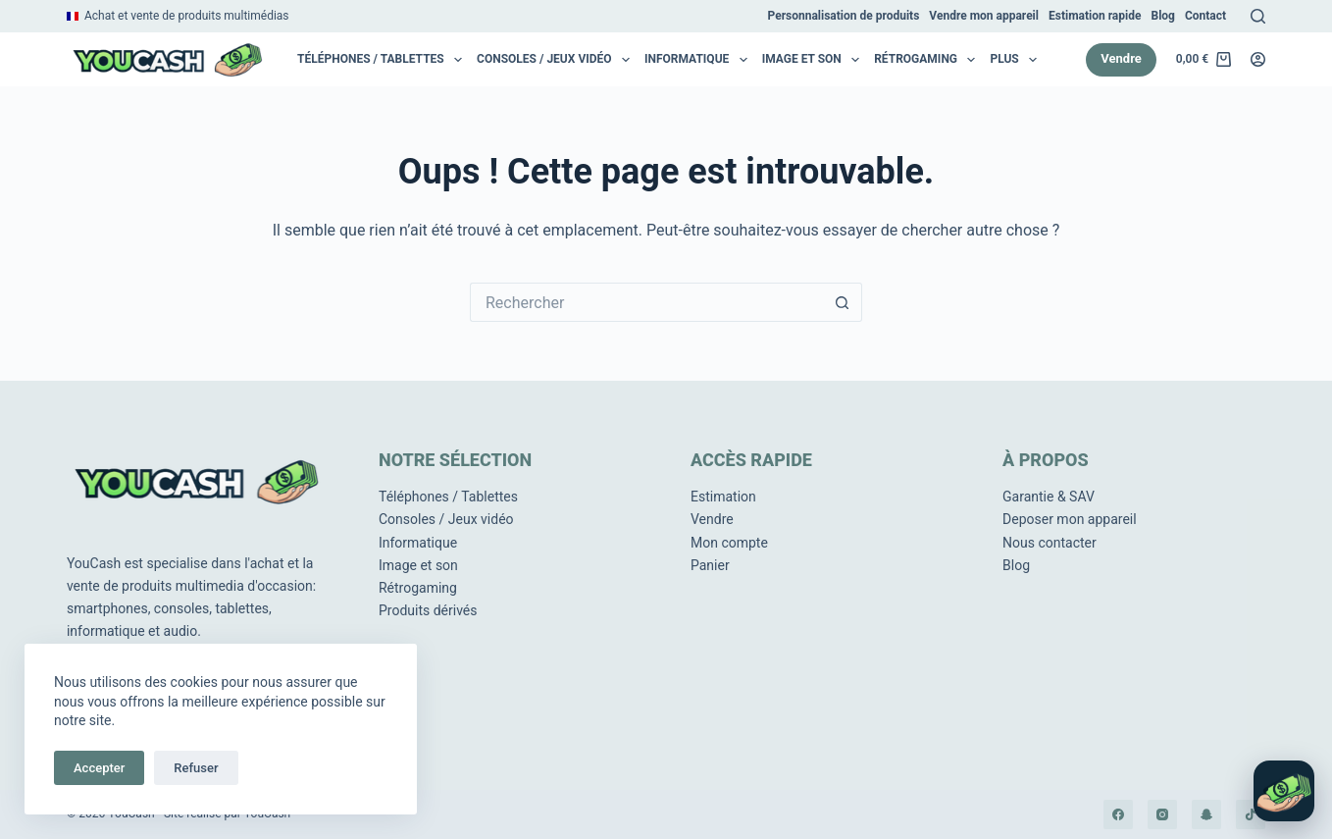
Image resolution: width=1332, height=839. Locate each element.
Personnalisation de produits (844, 16)
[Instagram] (1162, 814)
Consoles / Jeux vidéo (557, 60)
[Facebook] (1118, 814)
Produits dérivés (428, 610)
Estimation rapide (1095, 16)
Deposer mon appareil (1069, 519)
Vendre (1121, 58)
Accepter (99, 767)
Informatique (699, 60)
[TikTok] (1250, 814)
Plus (1017, 60)
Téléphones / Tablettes (383, 60)
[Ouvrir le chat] (1284, 790)
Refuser (196, 767)
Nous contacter (1049, 543)
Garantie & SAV (1048, 496)
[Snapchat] (1206, 814)
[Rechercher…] (646, 302)
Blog (1162, 16)
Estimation (723, 496)
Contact (1205, 16)
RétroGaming (928, 60)
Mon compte (729, 543)
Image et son (814, 60)
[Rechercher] (1258, 16)
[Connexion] (1258, 59)
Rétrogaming (418, 588)
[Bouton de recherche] (842, 302)
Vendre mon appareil (984, 16)
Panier (710, 565)
